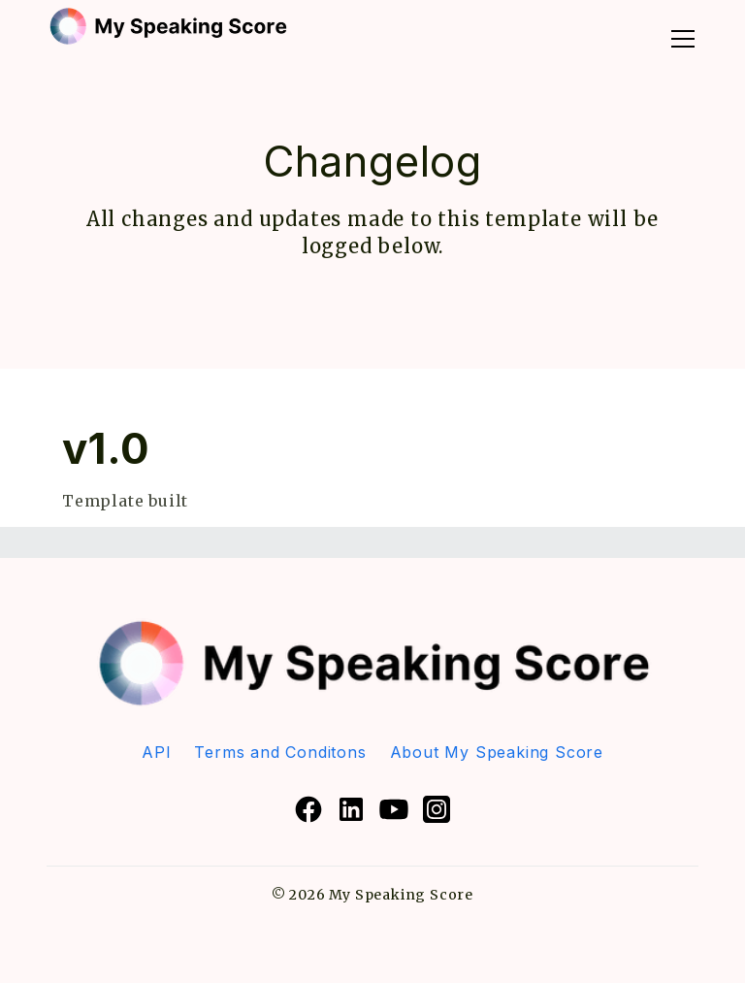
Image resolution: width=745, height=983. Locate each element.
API (156, 752)
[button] (679, 34)
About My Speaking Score (496, 752)
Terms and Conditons (280, 752)
